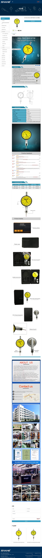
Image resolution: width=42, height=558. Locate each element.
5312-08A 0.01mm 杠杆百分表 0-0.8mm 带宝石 (33, 542)
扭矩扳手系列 (4, 61)
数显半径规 (4, 43)
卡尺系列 (3, 20)
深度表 (3, 53)
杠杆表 (3, 47)
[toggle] (13, 1)
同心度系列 (3, 59)
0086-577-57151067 (38, 553)
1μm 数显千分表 (5, 35)
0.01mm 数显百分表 (5, 33)
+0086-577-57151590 (29, 553)
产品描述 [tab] (14, 34)
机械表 (3, 45)
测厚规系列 (3, 55)
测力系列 (3, 65)
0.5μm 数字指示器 (5, 37)
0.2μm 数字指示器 (5, 39)
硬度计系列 (3, 57)
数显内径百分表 (5, 49)
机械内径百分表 (5, 51)
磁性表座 (4, 41)
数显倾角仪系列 (4, 25)
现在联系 (33, 21)
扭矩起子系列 (4, 63)
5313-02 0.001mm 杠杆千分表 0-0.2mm (18, 542)
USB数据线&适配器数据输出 (5, 23)
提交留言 (26, 521)
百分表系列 (3, 31)
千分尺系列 (3, 27)
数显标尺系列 (4, 29)
